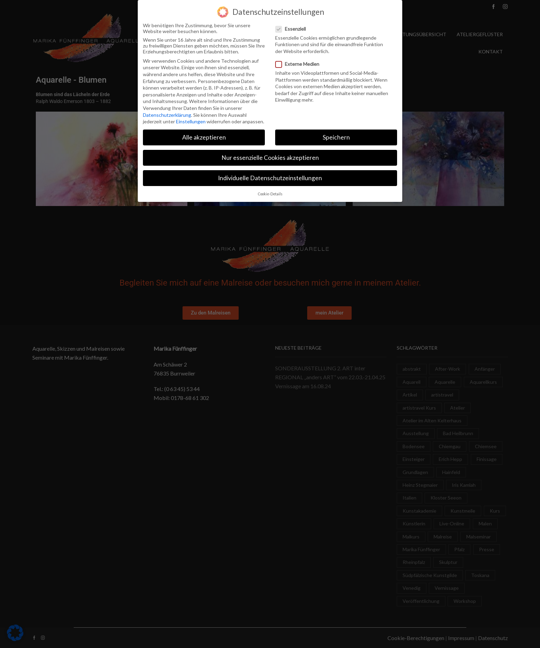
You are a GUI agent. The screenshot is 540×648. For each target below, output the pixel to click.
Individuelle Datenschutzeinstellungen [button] (270, 177)
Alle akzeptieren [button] (204, 136)
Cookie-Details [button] (270, 193)
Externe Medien (299, 63)
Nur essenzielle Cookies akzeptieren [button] (270, 156)
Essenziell (292, 27)
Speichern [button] (336, 136)
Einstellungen (191, 120)
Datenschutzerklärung (167, 113)
